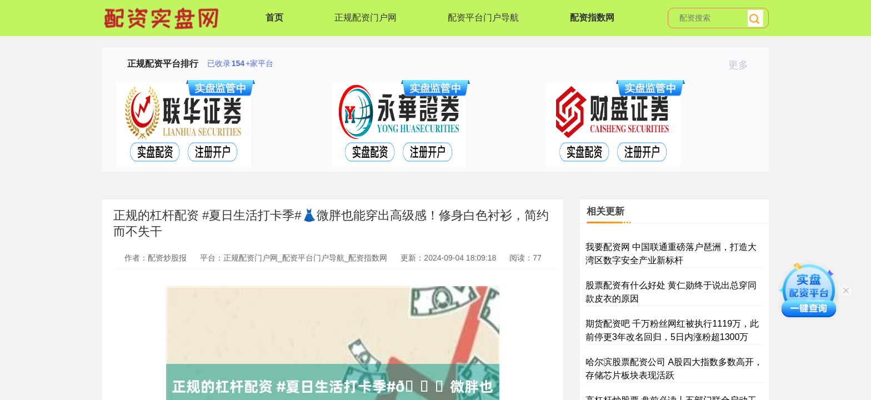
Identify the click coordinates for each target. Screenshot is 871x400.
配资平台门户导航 (483, 17)
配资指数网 (592, 17)
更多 (743, 65)
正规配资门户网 (365, 17)
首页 (274, 17)
